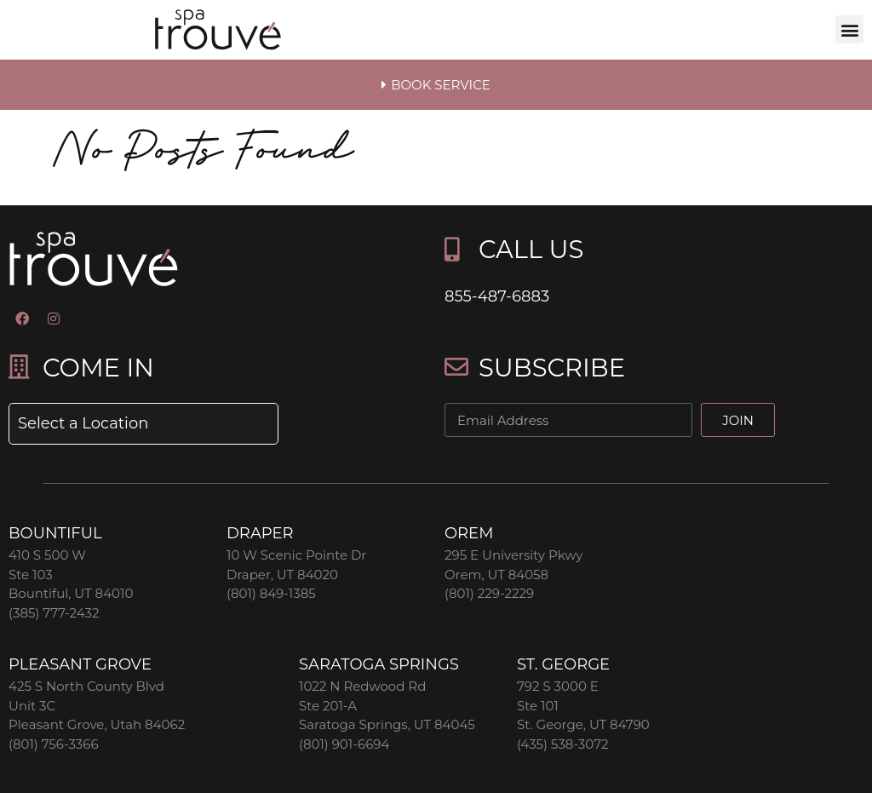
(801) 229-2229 (489, 593)
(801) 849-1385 (271, 593)
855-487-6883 (497, 296)
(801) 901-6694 (344, 744)
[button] (849, 29)
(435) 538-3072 (563, 744)
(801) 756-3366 (54, 744)
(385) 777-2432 (54, 613)
